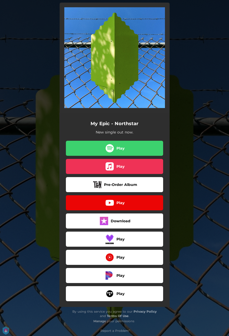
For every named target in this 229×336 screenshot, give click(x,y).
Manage (99, 321)
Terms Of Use (118, 316)
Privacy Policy (145, 311)
